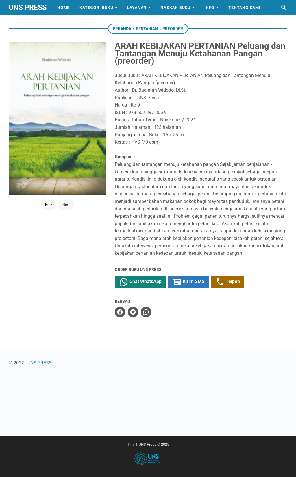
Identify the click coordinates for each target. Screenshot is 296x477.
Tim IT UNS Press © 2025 (148, 444)
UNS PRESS (28, 7)
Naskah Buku (175, 7)
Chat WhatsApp (140, 282)
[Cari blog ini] (283, 7)
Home (63, 7)
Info (209, 7)
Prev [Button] (48, 205)
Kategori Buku (96, 7)
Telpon (227, 282)
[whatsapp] (146, 312)
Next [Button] (66, 205)
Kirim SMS (188, 282)
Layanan (137, 7)
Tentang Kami (244, 7)
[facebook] (120, 312)
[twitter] (133, 312)
